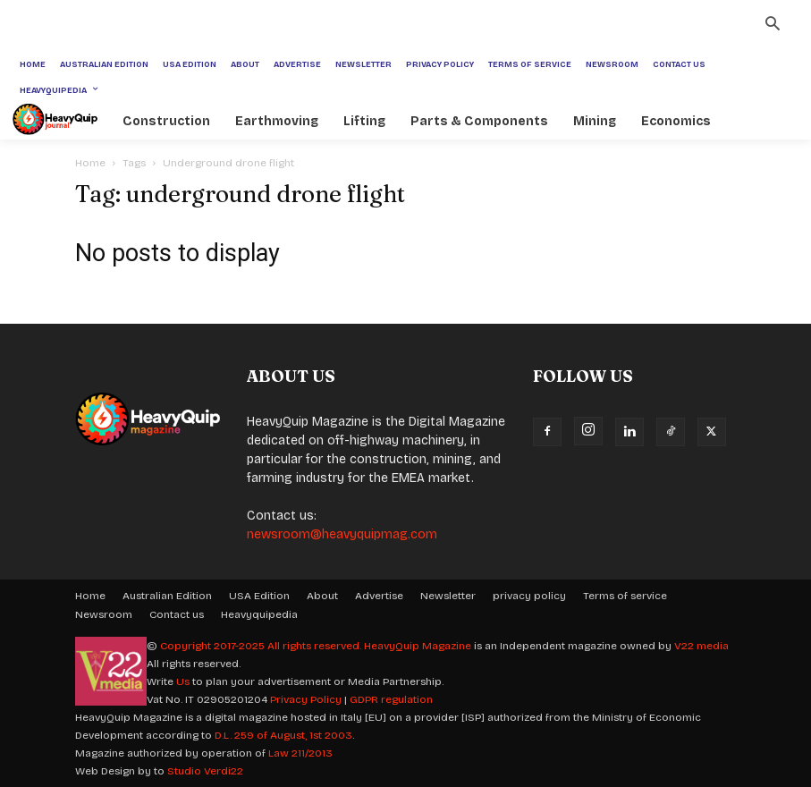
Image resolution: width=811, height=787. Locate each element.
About (322, 595)
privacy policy (529, 595)
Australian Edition (167, 595)
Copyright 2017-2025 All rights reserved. (262, 645)
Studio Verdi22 (205, 771)
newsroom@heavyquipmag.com (342, 534)
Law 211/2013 (300, 753)
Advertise (379, 595)
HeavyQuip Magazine (417, 645)
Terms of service (625, 595)
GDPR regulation (391, 699)
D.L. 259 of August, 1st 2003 (283, 735)
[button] (772, 26)
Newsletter (448, 595)
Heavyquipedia (259, 614)
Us (183, 681)
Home (90, 163)
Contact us (176, 614)
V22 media (701, 645)
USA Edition (259, 595)
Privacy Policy (306, 699)
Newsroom (103, 614)
